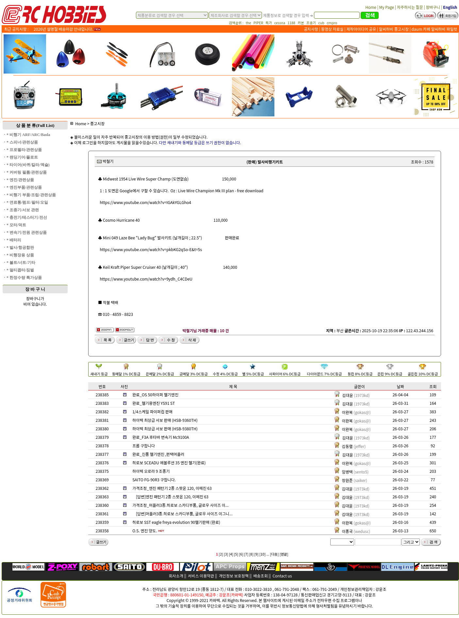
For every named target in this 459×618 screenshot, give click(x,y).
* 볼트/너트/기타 (21, 262)
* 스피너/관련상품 (22, 142)
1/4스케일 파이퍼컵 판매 (152, 411)
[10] (262, 554)
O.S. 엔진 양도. (144, 530)
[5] (236, 554)
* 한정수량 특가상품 (24, 277)
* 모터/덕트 (16, 225)
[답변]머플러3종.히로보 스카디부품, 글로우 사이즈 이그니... (184, 513)
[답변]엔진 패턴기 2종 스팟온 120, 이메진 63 (172, 496)
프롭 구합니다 (143, 445)
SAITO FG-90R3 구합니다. (154, 479)
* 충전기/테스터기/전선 (27, 217)
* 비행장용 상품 (20, 255)
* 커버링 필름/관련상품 (27, 172)
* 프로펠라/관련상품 (24, 149)
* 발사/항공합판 (20, 247)
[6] (241, 554)
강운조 (380, 589)
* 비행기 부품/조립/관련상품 (31, 195)
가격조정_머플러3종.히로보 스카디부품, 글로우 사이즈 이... (180, 505)
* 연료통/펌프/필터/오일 (27, 202)
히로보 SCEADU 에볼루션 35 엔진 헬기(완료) (168, 462)
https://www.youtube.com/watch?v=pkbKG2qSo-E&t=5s (151, 249)
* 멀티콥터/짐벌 (20, 270)
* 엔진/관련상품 (20, 180)
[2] (221, 554)
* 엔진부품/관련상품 (24, 187)
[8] (251, 554)
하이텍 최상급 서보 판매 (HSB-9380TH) (165, 428)
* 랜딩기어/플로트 (22, 157)
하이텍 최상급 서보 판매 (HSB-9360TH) (165, 420)
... (267, 554)
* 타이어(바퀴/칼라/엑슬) (28, 165)
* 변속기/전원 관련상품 (27, 232)
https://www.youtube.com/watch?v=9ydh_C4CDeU (146, 279)
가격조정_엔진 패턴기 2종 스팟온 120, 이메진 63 (172, 488)
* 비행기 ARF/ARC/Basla (28, 134)
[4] (231, 554)
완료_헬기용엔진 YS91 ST (153, 403)
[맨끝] (284, 554)
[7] (246, 554)
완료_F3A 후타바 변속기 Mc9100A (160, 437)
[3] (226, 554)
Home (78, 123)
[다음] (274, 554)
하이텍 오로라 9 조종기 (151, 471)
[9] (256, 554)
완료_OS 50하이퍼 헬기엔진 (155, 394)
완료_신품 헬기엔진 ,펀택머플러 (158, 454)
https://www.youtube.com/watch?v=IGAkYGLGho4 (145, 202)
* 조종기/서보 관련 (23, 210)
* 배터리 (14, 240)
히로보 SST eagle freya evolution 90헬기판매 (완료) (176, 522)
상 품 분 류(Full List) (35, 125)
